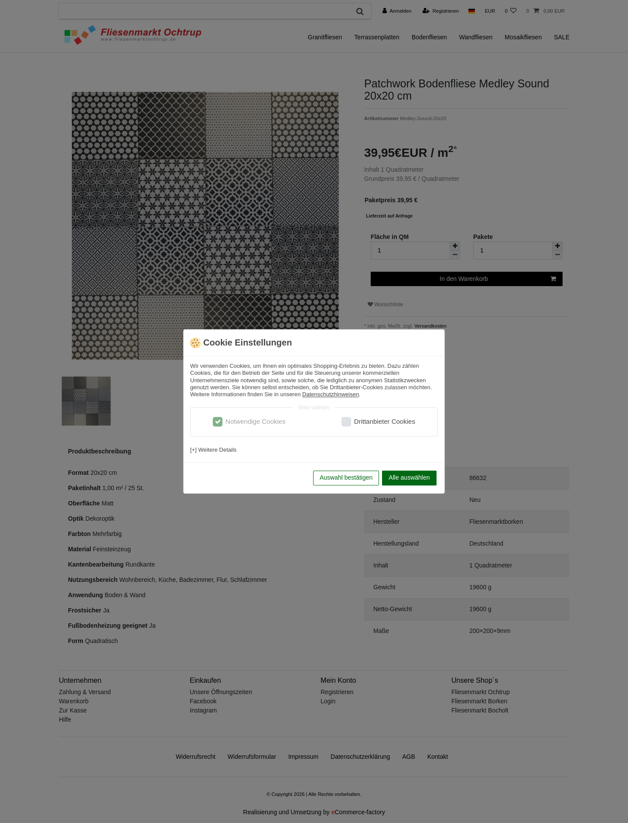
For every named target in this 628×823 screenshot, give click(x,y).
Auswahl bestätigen (346, 477)
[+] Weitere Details (213, 449)
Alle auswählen (409, 477)
